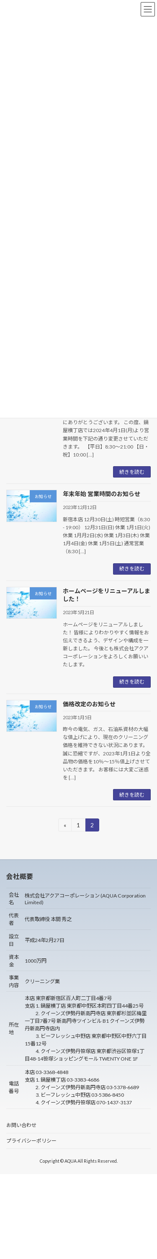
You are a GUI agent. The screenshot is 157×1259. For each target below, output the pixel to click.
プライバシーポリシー (31, 1141)
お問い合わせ (21, 1125)
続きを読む (131, 472)
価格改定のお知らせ (89, 703)
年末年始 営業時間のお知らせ (101, 493)
